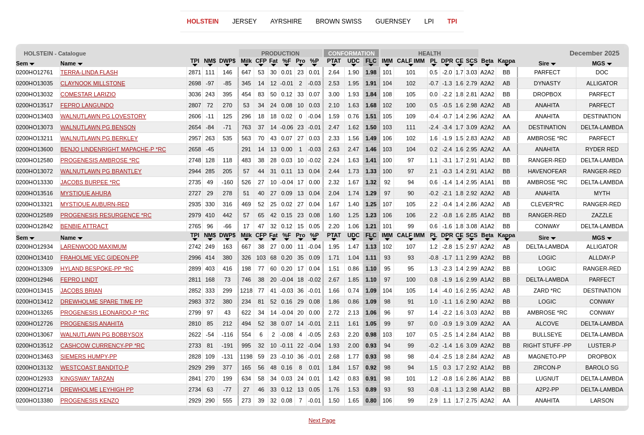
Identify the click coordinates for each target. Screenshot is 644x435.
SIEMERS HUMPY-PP (88, 356)
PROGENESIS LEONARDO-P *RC (104, 312)
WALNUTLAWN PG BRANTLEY (100, 171)
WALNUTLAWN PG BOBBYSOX (101, 334)
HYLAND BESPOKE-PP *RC (96, 268)
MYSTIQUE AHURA (85, 193)
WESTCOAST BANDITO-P (94, 367)
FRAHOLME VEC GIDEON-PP (99, 257)
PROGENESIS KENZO (89, 400)
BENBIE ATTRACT (84, 226)
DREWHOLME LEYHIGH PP (97, 389)
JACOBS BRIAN (81, 290)
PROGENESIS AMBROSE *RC (99, 160)
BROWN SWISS (338, 21)
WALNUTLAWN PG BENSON (98, 127)
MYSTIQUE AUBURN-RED (94, 204)
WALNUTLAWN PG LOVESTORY (103, 116)
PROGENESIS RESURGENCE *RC (105, 215)
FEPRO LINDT (79, 279)
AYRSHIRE (286, 21)
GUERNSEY (392, 21)
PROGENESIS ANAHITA (91, 323)
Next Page (322, 420)
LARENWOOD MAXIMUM (93, 246)
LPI (429, 21)
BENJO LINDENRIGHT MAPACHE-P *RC (113, 149)
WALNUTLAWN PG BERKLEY (99, 138)
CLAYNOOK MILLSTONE (92, 83)
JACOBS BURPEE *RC (90, 182)
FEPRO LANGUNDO (87, 105)
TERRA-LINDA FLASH (89, 72)
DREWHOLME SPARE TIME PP (101, 301)
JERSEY (244, 21)
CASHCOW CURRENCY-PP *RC (102, 345)
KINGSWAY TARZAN (87, 378)
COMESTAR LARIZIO (88, 94)
